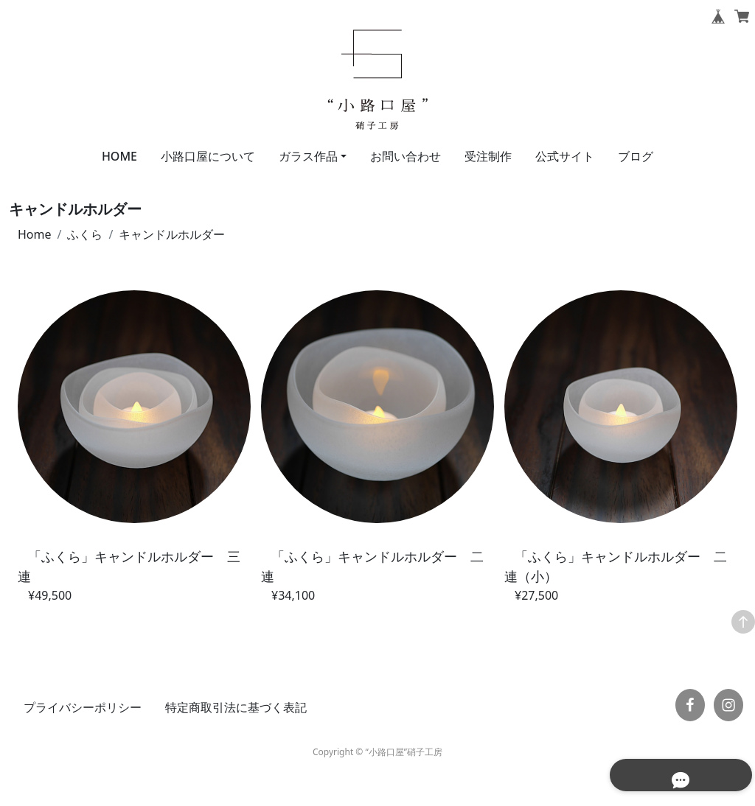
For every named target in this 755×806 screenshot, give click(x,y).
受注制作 (488, 156)
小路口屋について (208, 156)
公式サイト (564, 156)
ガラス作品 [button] (308, 156)
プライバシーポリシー (83, 707)
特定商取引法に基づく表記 (236, 707)
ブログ (635, 156)
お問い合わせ (405, 156)
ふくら (84, 234)
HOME (119, 156)
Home (35, 234)
